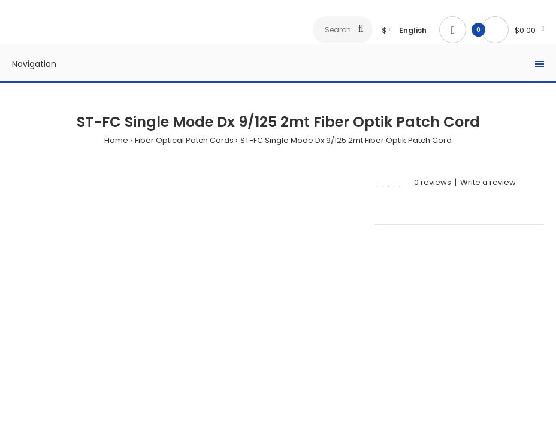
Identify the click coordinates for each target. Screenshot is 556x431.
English (413, 30)
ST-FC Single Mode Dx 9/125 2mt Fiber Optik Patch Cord (346, 140)
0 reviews (432, 182)
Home (116, 140)
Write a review (488, 182)
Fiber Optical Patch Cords (184, 140)
